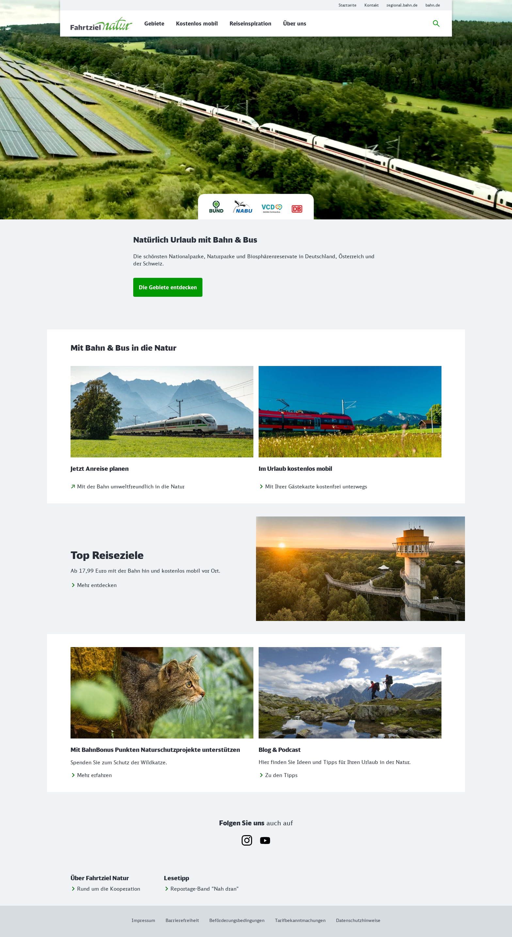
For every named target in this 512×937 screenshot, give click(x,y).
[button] (116, 878)
